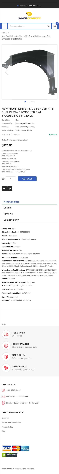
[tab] (29, 202)
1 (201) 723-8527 (13, 390)
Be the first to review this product (14, 140)
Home (4, 33)
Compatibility (11, 220)
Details (7, 207)
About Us (5, 418)
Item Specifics (11, 201)
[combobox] (27, 26)
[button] (7, 72)
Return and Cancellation (11, 423)
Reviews (8, 213)
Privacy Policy (7, 427)
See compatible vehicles (25, 123)
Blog (3, 431)
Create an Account (34, 5)
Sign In (22, 5)
